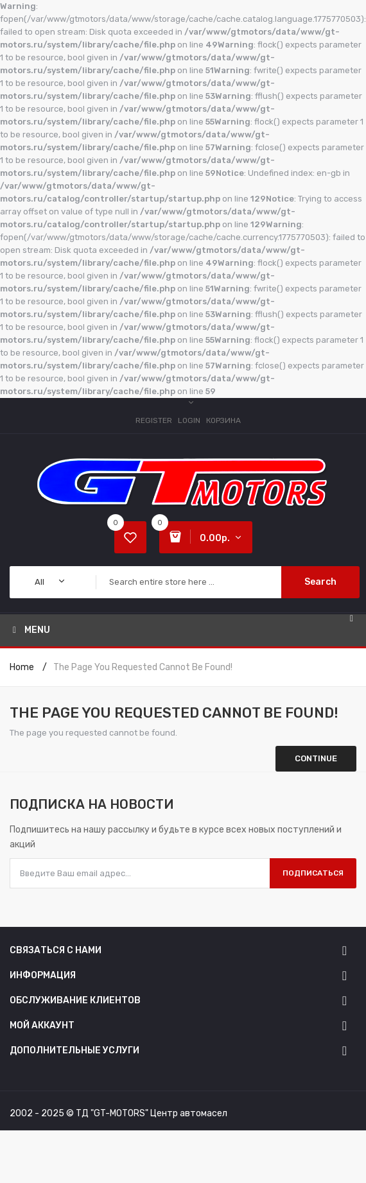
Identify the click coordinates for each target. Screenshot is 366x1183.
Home (22, 667)
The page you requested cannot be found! (142, 667)
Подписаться (313, 872)
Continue (316, 758)
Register (153, 420)
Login (189, 420)
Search (320, 581)
